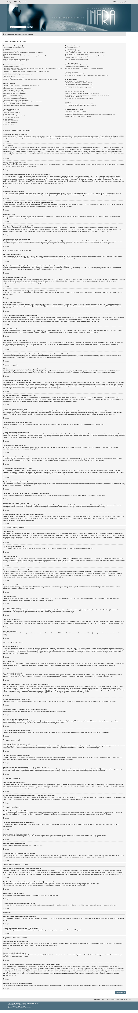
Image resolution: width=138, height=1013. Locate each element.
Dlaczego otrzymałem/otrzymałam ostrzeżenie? (15, 98)
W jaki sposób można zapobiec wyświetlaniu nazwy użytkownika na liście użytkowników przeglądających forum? (32, 68)
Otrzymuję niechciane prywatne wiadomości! (77, 66)
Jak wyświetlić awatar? (9, 76)
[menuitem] (16, 2)
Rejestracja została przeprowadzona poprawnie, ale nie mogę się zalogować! (23, 52)
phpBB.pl (106, 306)
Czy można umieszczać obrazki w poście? (14, 115)
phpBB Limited (53, 943)
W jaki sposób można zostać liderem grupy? (76, 54)
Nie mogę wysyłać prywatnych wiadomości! (76, 64)
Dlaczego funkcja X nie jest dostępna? (75, 113)
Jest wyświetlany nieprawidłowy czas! (13, 69)
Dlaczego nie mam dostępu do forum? (13, 95)
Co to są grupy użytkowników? (73, 51)
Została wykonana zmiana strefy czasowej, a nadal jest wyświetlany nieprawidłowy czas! (26, 71)
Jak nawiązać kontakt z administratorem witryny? (78, 116)
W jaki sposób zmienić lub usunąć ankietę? (14, 93)
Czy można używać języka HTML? (12, 112)
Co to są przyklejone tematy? (10, 120)
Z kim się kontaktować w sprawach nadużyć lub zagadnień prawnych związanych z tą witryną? (90, 114)
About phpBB (52, 945)
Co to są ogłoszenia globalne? (11, 117)
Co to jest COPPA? (8, 49)
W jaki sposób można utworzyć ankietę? (13, 90)
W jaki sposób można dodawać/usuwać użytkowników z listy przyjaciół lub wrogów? (87, 75)
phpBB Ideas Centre (93, 955)
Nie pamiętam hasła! (8, 57)
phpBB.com (6, 307)
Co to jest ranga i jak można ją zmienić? (13, 78)
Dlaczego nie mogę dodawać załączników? (14, 97)
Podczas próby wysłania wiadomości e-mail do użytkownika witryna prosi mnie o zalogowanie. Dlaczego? (30, 79)
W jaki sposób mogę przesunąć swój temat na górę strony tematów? (21, 105)
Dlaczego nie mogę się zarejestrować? (13, 51)
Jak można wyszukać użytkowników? (75, 86)
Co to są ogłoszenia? (8, 119)
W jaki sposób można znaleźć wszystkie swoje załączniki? (80, 105)
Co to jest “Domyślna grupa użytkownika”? (76, 57)
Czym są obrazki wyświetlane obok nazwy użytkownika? (17, 74)
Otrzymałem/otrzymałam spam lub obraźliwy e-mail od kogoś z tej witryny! (84, 68)
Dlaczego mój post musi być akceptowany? (14, 103)
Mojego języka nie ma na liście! (11, 73)
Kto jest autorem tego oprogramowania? (75, 111)
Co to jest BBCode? (8, 110)
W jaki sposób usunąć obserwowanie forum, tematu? (79, 98)
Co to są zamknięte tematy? (10, 122)
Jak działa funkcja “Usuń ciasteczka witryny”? (15, 60)
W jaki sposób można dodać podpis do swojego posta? (17, 88)
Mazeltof (20, 1006)
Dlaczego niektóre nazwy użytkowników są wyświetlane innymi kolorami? (84, 55)
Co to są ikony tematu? (9, 124)
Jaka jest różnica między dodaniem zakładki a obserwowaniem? (82, 93)
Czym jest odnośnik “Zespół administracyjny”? (77, 59)
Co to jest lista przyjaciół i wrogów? (74, 73)
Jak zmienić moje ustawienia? (11, 66)
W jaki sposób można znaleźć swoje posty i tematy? (78, 87)
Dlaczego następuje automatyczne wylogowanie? (16, 59)
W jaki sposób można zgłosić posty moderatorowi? (16, 100)
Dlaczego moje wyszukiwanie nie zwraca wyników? (78, 82)
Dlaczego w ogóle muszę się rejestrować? (14, 47)
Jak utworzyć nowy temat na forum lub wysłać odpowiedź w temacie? (21, 85)
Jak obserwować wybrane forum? (74, 96)
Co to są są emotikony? (9, 114)
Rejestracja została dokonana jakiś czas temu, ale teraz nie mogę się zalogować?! (24, 55)
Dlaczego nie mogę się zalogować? (12, 54)
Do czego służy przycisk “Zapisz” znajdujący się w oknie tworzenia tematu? (22, 101)
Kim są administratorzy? (71, 47)
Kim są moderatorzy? (70, 49)
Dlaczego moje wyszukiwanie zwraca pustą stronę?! (79, 84)
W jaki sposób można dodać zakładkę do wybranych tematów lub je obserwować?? (87, 95)
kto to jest (32, 968)
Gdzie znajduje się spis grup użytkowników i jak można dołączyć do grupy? (84, 52)
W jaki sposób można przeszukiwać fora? (76, 81)
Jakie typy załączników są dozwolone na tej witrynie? (79, 104)
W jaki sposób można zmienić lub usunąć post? (15, 87)
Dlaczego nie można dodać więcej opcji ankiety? (15, 92)
